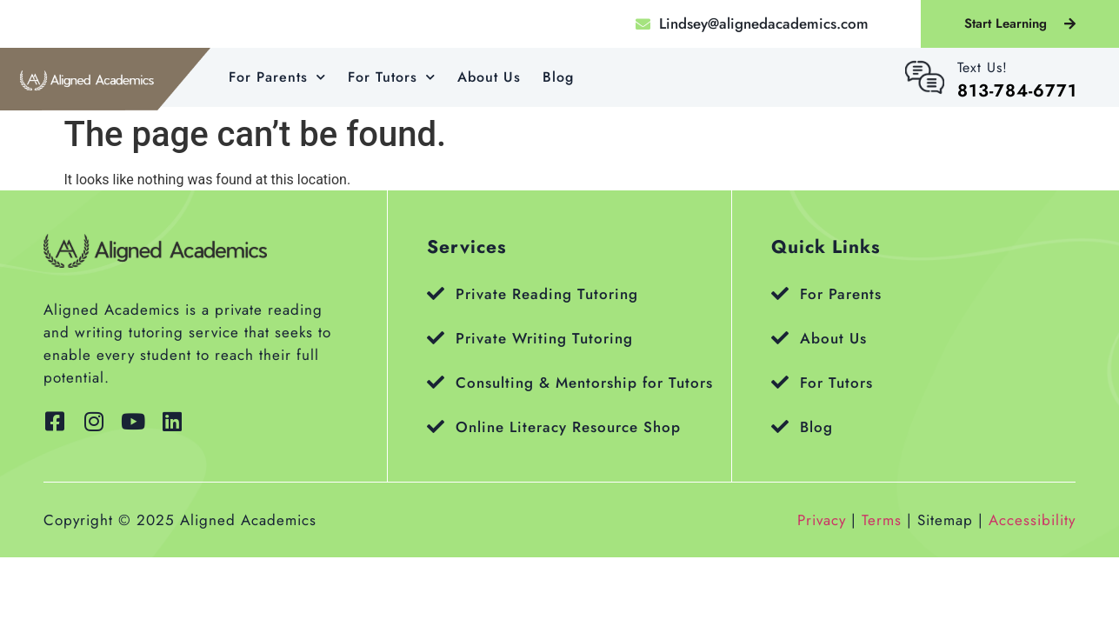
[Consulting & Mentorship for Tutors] (435, 382)
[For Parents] (780, 294)
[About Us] (780, 338)
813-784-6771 (1017, 90)
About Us (489, 77)
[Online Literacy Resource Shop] (435, 427)
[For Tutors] (780, 382)
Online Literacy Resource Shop (568, 426)
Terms (882, 519)
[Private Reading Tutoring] (435, 294)
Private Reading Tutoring (547, 293)
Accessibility (1032, 519)
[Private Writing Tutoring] (435, 338)
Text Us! (982, 67)
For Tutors (392, 76)
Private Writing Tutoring (544, 338)
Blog (558, 77)
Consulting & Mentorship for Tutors (584, 382)
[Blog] (780, 427)
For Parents (277, 76)
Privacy (821, 519)
